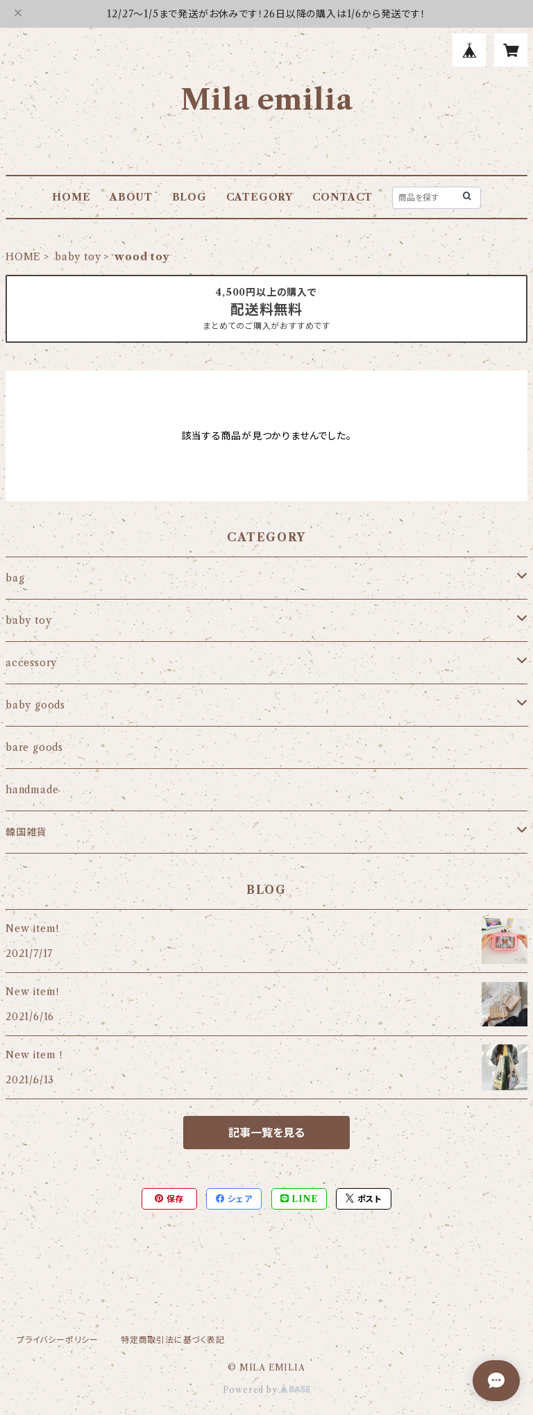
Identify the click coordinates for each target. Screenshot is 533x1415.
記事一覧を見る (266, 1132)
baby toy (78, 257)
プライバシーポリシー (58, 1339)
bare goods (34, 747)
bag (15, 578)
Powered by (267, 1389)
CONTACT (342, 197)
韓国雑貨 (26, 832)
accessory (31, 662)
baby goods (35, 705)
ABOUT (131, 197)
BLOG (189, 197)
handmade (32, 789)
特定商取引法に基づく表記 (173, 1339)
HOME (71, 197)
